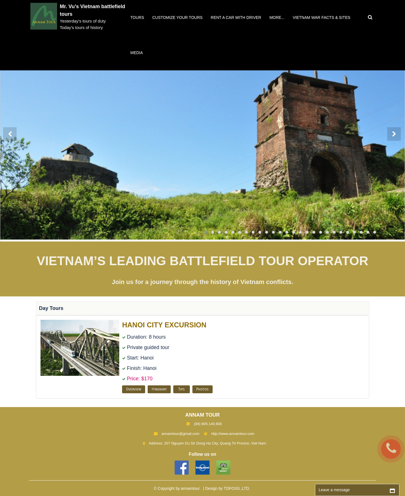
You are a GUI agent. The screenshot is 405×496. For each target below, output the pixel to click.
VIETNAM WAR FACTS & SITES (321, 17)
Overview (133, 389)
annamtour (190, 488)
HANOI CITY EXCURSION (164, 325)
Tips (181, 389)
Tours (137, 17)
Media (136, 52)
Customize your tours (177, 17)
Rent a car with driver (236, 17)
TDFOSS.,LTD (236, 488)
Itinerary (159, 389)
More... (277, 17)
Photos (202, 389)
